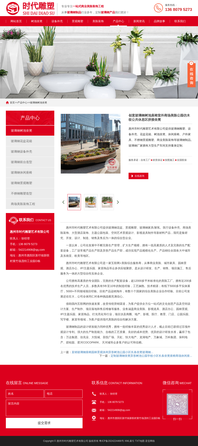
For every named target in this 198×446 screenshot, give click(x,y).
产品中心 (118, 21)
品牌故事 (159, 21)
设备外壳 (57, 21)
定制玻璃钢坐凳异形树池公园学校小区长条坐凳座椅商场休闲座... (151, 355)
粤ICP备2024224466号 (111, 441)
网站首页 (16, 21)
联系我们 (180, 21)
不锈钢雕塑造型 (21, 193)
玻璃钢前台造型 (21, 162)
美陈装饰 (98, 21)
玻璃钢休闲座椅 (21, 172)
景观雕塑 (77, 21)
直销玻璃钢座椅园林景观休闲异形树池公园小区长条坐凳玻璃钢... (112, 352)
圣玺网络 (150, 441)
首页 (12, 102)
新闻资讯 (139, 21)
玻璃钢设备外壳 (21, 151)
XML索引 (129, 441)
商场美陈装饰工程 (23, 204)
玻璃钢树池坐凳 (38, 102)
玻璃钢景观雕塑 (21, 183)
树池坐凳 (36, 21)
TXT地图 (140, 441)
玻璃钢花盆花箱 (21, 141)
